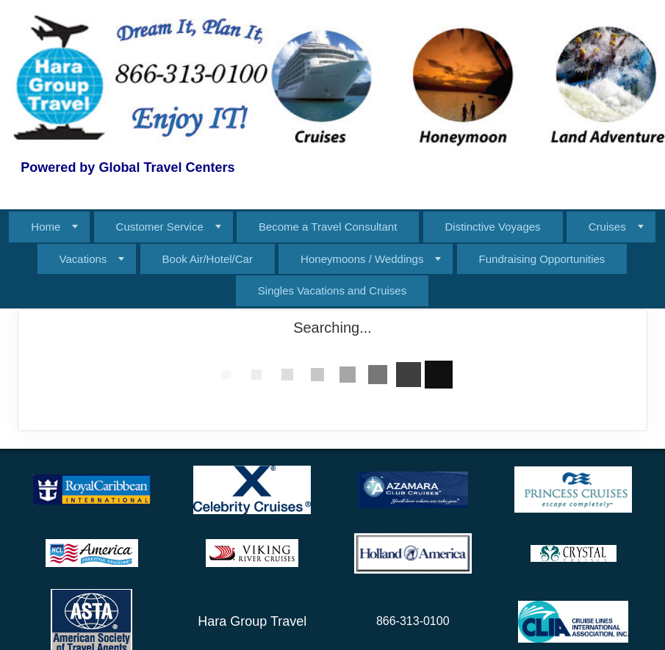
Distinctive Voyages (493, 226)
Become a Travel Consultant (328, 226)
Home (45, 226)
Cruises (607, 226)
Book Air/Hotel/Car (207, 259)
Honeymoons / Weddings (362, 259)
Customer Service (160, 226)
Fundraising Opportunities (542, 259)
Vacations (83, 259)
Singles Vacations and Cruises (332, 290)
